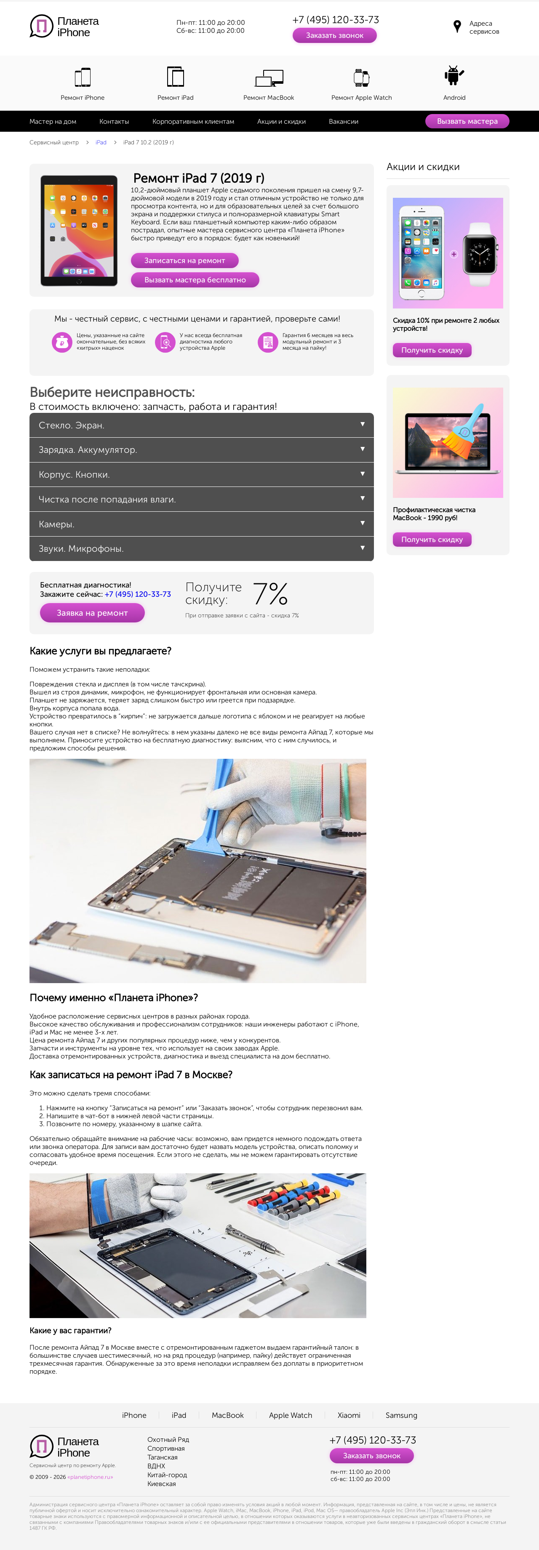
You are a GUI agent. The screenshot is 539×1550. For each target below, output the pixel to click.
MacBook (228, 1415)
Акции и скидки (281, 121)
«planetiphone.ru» (90, 1477)
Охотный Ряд (168, 1440)
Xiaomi (349, 1415)
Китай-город (167, 1475)
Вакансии (343, 121)
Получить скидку (432, 350)
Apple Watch (290, 1415)
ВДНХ (156, 1466)
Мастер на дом (52, 121)
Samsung (401, 1415)
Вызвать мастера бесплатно (195, 279)
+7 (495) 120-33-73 (336, 19)
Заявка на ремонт (92, 613)
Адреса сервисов (484, 27)
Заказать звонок (334, 35)
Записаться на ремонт (184, 260)
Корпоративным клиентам (193, 121)
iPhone (134, 1415)
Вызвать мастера (467, 121)
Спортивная (166, 1448)
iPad (101, 142)
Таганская (162, 1457)
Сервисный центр (54, 142)
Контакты (114, 121)
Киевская (161, 1484)
